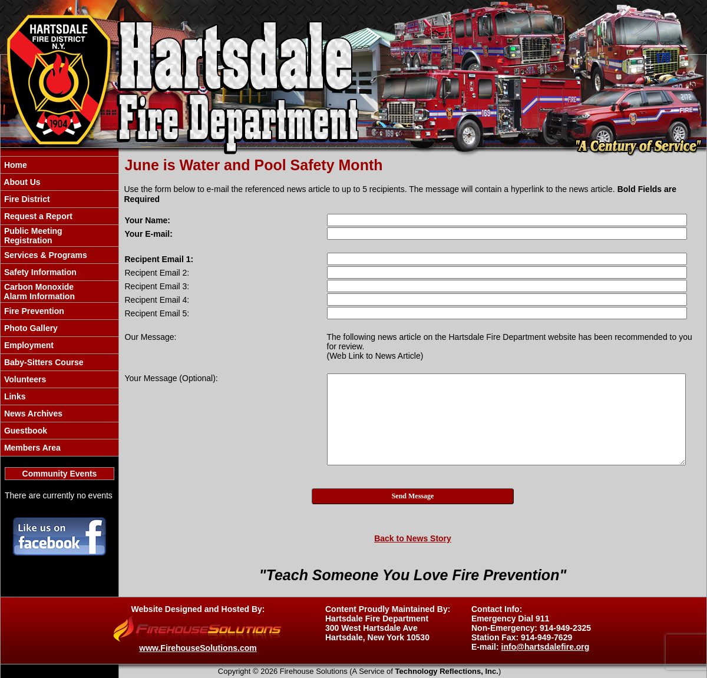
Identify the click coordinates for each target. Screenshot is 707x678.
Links (13, 396)
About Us (21, 182)
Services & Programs (44, 255)
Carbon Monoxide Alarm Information (38, 291)
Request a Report (37, 216)
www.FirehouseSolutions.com (197, 648)
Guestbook (24, 430)
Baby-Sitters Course (42, 362)
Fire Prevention (33, 311)
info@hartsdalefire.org (545, 646)
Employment (28, 345)
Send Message (413, 496)
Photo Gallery (30, 328)
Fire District (26, 199)
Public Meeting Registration (32, 235)
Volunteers (24, 379)
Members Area (31, 447)
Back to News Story (412, 538)
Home (14, 165)
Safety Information (39, 272)
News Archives (32, 413)
